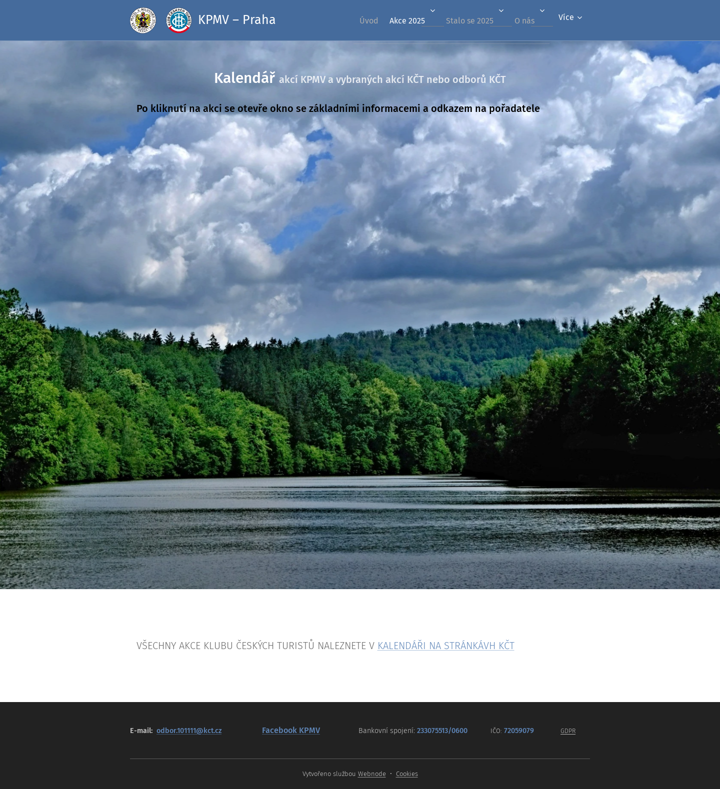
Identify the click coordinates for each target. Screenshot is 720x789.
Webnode (372, 774)
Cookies (407, 774)
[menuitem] (353, 20)
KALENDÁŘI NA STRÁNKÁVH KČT (446, 646)
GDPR (568, 731)
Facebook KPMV (291, 730)
